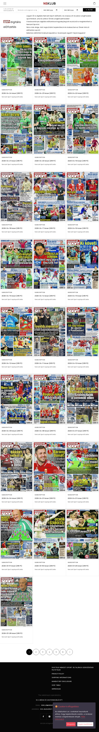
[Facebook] (43, 716)
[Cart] (94, 3)
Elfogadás (71, 724)
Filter (89, 10)
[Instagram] (49, 716)
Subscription (7, 90)
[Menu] (5, 3)
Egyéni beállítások (85, 724)
